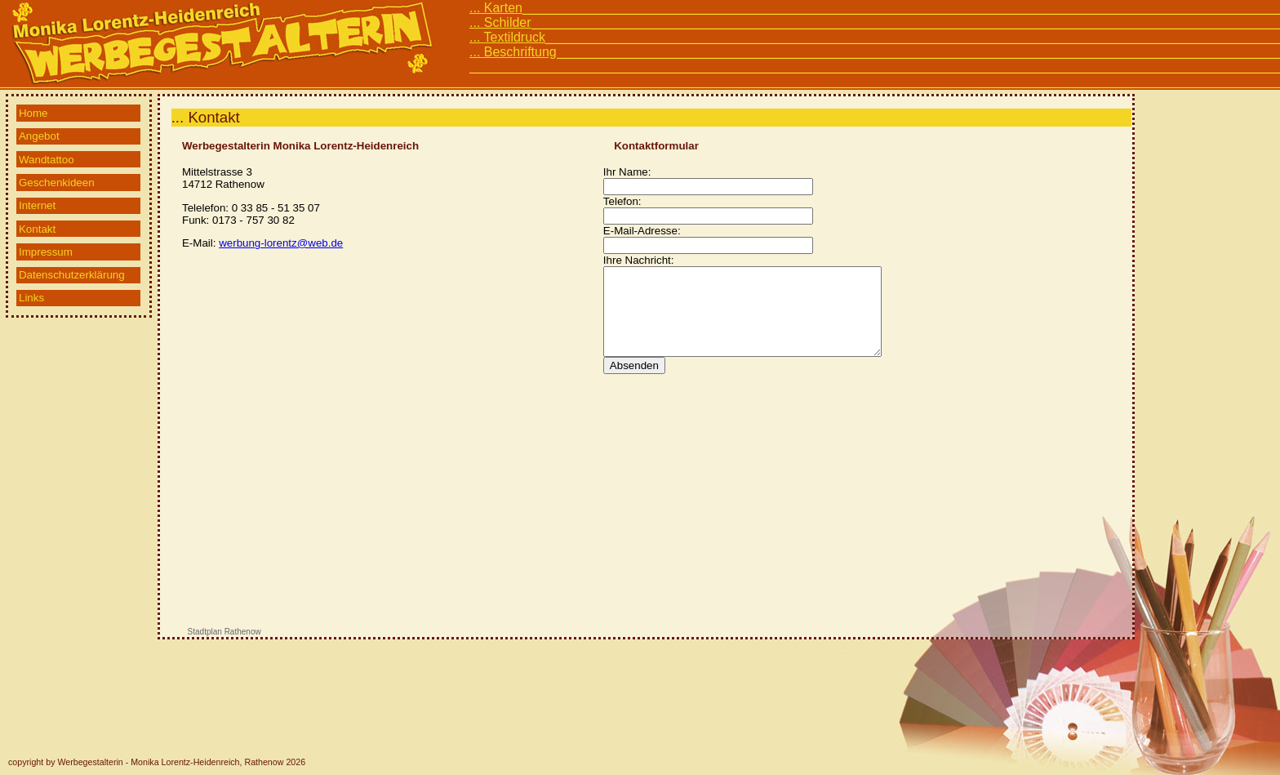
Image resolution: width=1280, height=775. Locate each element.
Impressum (46, 252)
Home (33, 113)
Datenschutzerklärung (72, 275)
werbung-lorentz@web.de (281, 243)
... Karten (495, 8)
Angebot (39, 136)
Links (31, 298)
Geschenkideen (57, 182)
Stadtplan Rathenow (224, 631)
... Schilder (500, 22)
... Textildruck (507, 37)
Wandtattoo (46, 160)
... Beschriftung (513, 52)
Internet (37, 205)
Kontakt (37, 229)
